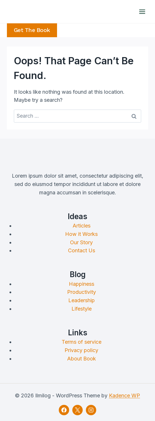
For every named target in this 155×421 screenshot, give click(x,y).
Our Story (81, 242)
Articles (81, 226)
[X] (77, 410)
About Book (81, 359)
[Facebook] (64, 410)
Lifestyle (81, 309)
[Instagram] (91, 410)
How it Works (81, 234)
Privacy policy (81, 350)
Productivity (81, 292)
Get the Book (32, 30)
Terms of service (81, 342)
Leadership (81, 300)
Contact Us (81, 250)
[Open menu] (142, 11)
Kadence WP (124, 395)
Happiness (81, 284)
